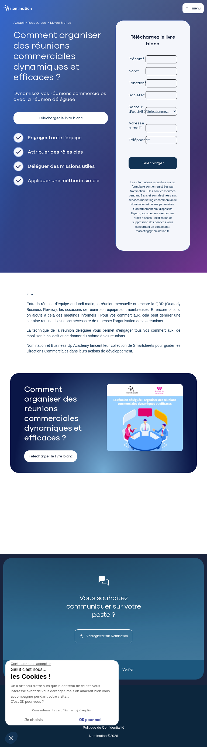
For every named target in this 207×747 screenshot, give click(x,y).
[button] (11, 737)
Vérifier (126, 669)
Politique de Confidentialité (103, 727)
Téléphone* (137, 140)
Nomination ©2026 (103, 736)
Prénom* (136, 59)
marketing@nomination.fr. (153, 231)
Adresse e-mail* (136, 125)
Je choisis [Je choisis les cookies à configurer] (34, 720)
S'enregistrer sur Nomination (103, 636)
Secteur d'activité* (137, 109)
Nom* (134, 71)
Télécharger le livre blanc (61, 118)
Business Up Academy (70, 345)
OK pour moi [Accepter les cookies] (90, 720)
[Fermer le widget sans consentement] (30, 664)
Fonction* (137, 83)
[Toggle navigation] (193, 8)
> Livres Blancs (59, 22)
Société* (137, 95)
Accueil (19, 22)
